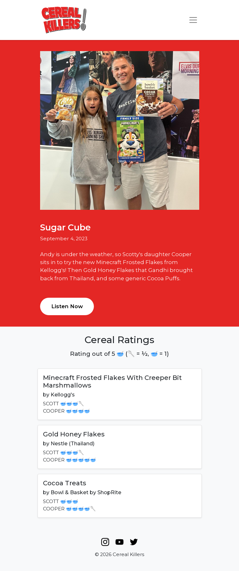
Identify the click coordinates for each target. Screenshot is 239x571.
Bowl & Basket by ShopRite (86, 492)
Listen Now (67, 306)
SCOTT (51, 404)
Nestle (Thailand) (73, 444)
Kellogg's (63, 395)
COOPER (54, 411)
